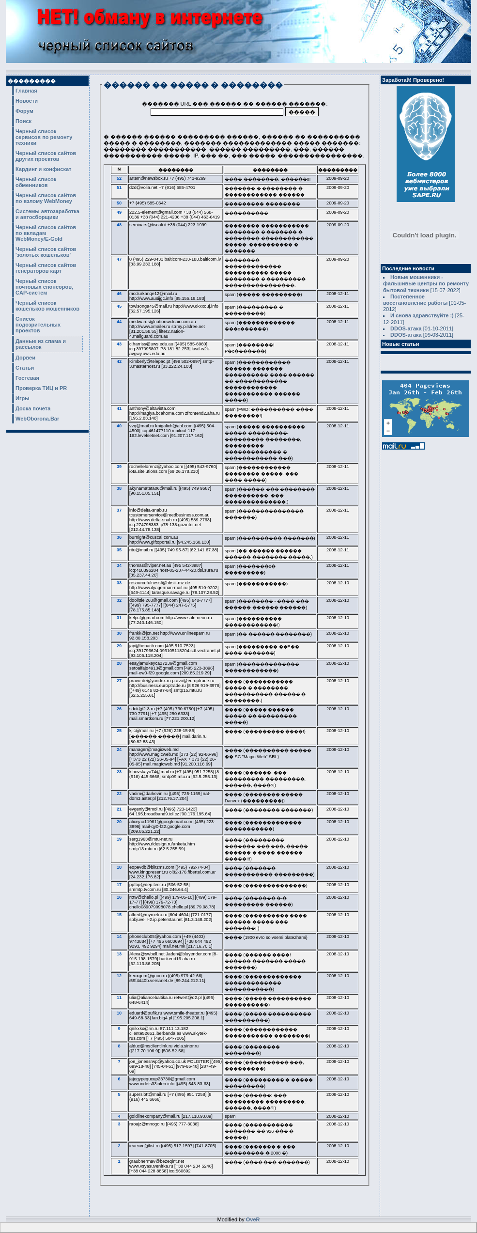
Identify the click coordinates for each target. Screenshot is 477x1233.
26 (119, 708)
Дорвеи (25, 357)
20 (119, 821)
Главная (26, 91)
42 (119, 361)
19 (119, 839)
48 (119, 224)
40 (119, 425)
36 (119, 537)
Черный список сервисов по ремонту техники (43, 137)
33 (119, 582)
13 (119, 954)
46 (119, 293)
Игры (22, 398)
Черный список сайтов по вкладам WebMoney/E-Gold (45, 233)
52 (119, 178)
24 (119, 749)
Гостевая (27, 378)
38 (119, 488)
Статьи (24, 368)
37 (119, 510)
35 (119, 549)
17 (119, 884)
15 (119, 914)
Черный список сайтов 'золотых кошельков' (45, 252)
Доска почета (32, 408)
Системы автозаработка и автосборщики (47, 214)
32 (119, 600)
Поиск (23, 121)
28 (119, 663)
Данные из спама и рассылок (40, 344)
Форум (24, 111)
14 (119, 936)
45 (119, 306)
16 (119, 897)
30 (119, 633)
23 (119, 771)
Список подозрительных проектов (38, 324)
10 (119, 1013)
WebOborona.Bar (37, 418)
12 (119, 975)
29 (119, 645)
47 (119, 259)
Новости (26, 101)
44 (119, 321)
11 (119, 997)
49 (119, 212)
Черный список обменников (35, 182)
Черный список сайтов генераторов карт (45, 268)
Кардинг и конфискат (43, 169)
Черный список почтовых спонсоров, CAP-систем (44, 287)
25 (119, 730)
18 (119, 867)
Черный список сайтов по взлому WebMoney (45, 198)
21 (119, 809)
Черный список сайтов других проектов (45, 156)
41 (119, 408)
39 (119, 466)
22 (119, 793)
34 (119, 565)
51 (119, 187)
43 (119, 344)
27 (119, 680)
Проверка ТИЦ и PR (41, 388)
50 (119, 203)
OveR (253, 1219)
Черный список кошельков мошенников (47, 306)
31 (119, 617)
